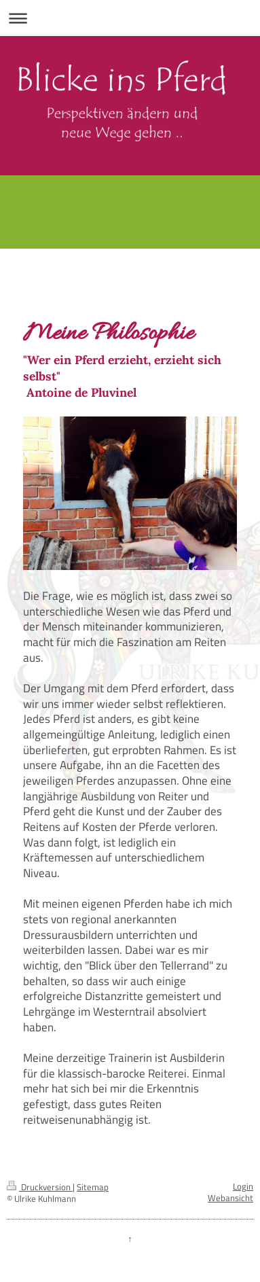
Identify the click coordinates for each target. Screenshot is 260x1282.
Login (243, 1186)
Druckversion (40, 1187)
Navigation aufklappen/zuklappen (130, 18)
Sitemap (93, 1187)
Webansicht (230, 1198)
